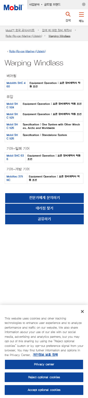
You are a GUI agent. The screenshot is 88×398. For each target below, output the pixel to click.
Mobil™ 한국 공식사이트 (20, 30)
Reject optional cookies (44, 377)
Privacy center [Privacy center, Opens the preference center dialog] (44, 364)
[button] (81, 16)
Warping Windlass (59, 36)
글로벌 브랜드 (52, 4)
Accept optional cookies (44, 390)
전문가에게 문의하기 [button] (44, 198)
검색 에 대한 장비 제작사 (57, 30)
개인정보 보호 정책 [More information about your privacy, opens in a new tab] (45, 355)
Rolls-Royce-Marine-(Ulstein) (24, 36)
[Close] (82, 311)
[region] (44, 351)
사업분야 (34, 4)
